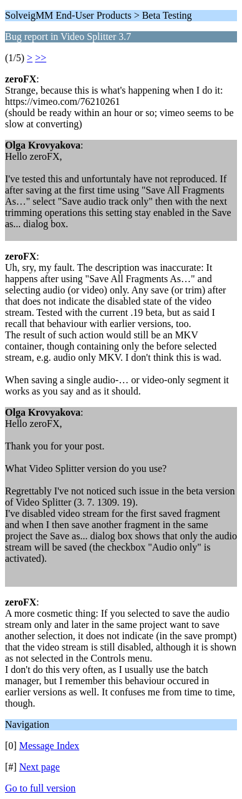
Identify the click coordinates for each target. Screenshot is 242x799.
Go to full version (40, 788)
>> (40, 57)
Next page (39, 767)
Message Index (49, 745)
